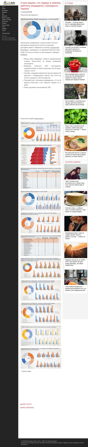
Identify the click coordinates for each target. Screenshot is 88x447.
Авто (3, 6)
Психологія (5, 21)
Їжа (3, 14)
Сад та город (5, 25)
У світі (3, 30)
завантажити (39, 118)
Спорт (3, 27)
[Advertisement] (41, 103)
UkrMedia (24, 54)
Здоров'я (4, 12)
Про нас (4, 36)
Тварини (4, 28)
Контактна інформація (8, 38)
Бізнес (3, 8)
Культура (4, 16)
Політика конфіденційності (10, 39)
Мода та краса (6, 17)
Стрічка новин (26, 371)
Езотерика (5, 10)
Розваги (4, 23)
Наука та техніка (6, 19)
